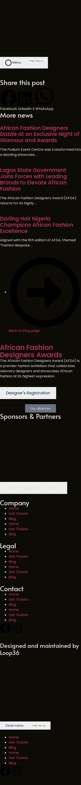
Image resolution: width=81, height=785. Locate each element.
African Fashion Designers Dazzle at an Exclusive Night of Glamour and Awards (39, 134)
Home (14, 508)
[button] (8, 100)
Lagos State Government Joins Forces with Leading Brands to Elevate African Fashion (33, 179)
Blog (12, 518)
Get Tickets (18, 513)
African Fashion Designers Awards (31, 351)
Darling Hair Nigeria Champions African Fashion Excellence (36, 225)
